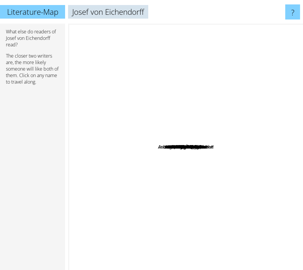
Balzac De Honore (188, 248)
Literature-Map (32, 11)
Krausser (154, 186)
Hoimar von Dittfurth (187, 125)
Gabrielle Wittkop (151, 112)
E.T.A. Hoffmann (241, 170)
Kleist (175, 94)
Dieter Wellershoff (146, 221)
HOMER (78, 119)
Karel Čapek (227, 155)
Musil (123, 198)
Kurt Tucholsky (266, 141)
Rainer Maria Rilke (223, 64)
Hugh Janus (221, 146)
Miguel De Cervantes (115, 214)
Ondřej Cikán (150, 137)
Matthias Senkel (129, 89)
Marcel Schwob (230, 72)
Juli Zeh (241, 95)
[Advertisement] (32, 180)
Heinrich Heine (255, 161)
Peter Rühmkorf (184, 209)
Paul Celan (138, 55)
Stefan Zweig (91, 59)
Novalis (165, 173)
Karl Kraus (162, 201)
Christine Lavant (186, 120)
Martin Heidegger (208, 221)
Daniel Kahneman (196, 54)
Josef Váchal (162, 194)
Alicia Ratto (123, 133)
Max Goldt (249, 206)
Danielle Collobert (232, 118)
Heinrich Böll (216, 89)
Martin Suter (215, 233)
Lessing (152, 92)
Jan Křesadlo (217, 185)
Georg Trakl (184, 184)
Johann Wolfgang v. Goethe (202, 134)
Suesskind (203, 95)
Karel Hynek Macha (197, 114)
